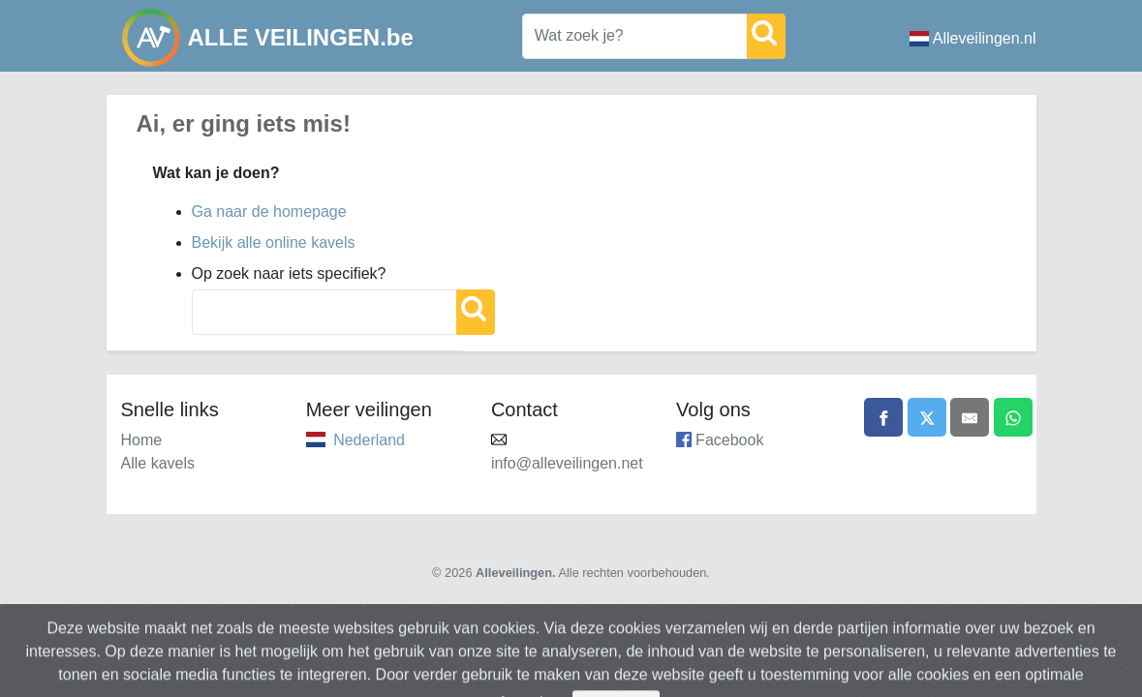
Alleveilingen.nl (973, 38)
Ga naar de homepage (269, 211)
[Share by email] (969, 417)
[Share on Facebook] (883, 417)
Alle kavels (158, 463)
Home (142, 440)
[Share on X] (927, 417)
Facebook (729, 440)
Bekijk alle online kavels (273, 242)
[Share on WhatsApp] (1013, 417)
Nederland (369, 440)
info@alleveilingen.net (567, 463)
